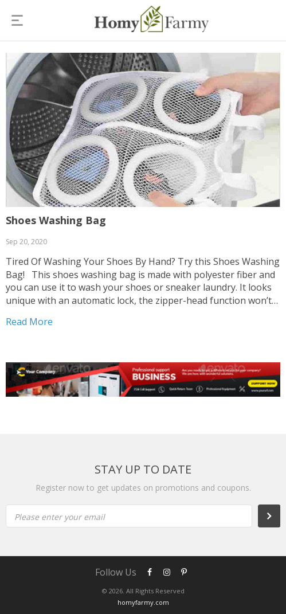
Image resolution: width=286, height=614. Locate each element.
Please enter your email (59, 516)
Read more (29, 321)
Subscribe (275, 516)
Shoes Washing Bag (56, 220)
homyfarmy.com (143, 602)
